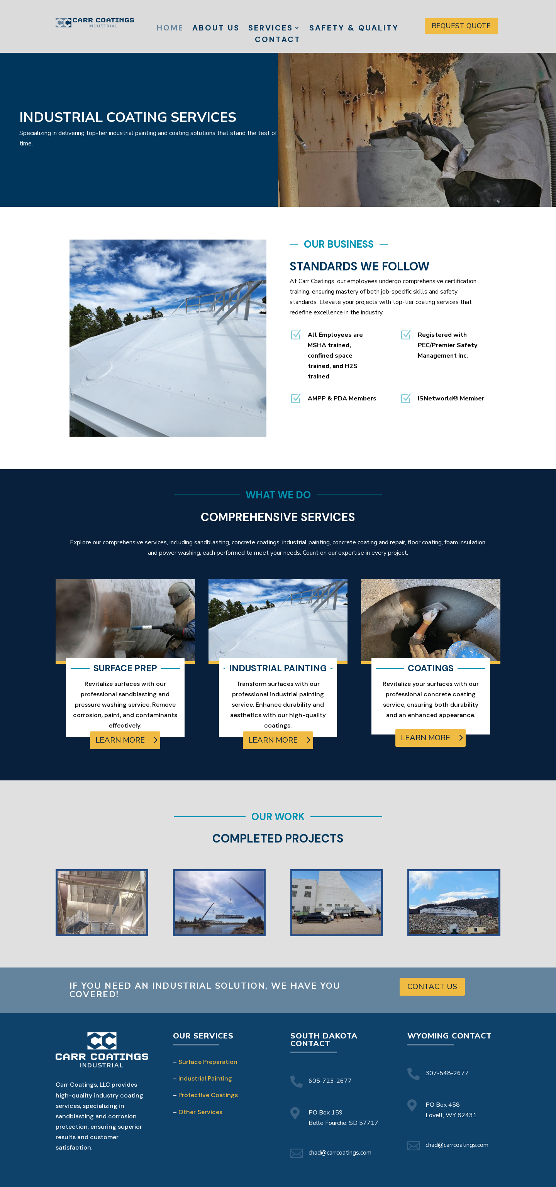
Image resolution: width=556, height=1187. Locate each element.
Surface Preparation (207, 1062)
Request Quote (461, 25)
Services (270, 29)
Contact (278, 40)
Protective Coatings (208, 1095)
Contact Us (432, 986)
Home (170, 29)
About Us (216, 29)
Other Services (200, 1112)
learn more (120, 740)
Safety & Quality (354, 29)
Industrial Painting (205, 1078)
